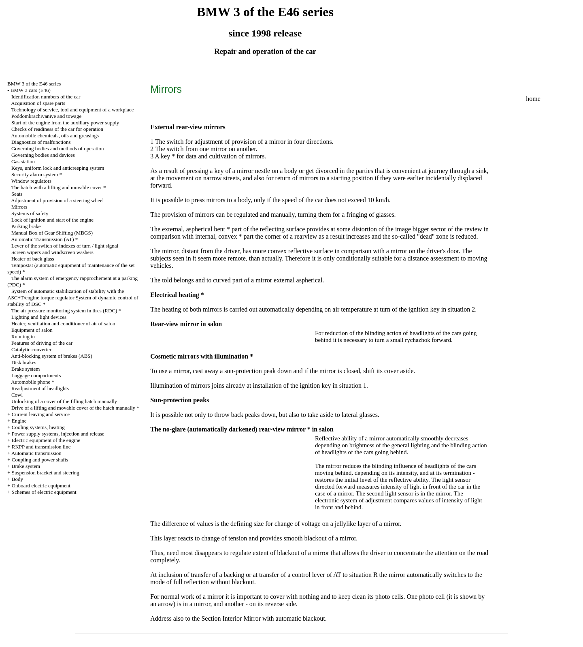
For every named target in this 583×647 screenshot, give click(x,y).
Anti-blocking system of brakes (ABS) (51, 356)
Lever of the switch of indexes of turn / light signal (64, 246)
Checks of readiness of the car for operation (57, 129)
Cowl (17, 395)
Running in (23, 336)
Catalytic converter (31, 349)
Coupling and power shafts (40, 460)
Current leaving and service (41, 414)
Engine (19, 421)
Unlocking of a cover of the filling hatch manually (64, 401)
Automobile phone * (32, 382)
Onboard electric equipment (41, 486)
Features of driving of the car (41, 343)
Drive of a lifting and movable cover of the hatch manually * (75, 408)
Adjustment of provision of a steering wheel (57, 200)
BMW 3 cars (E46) (31, 90)
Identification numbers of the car (45, 97)
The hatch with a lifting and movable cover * (58, 187)
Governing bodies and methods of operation (57, 148)
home (533, 98)
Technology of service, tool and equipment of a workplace (72, 110)
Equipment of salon (32, 330)
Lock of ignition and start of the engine (52, 220)
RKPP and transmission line (41, 447)
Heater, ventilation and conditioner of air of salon (63, 323)
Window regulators (31, 181)
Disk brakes (23, 362)
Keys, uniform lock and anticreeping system (57, 168)
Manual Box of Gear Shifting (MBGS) (52, 233)
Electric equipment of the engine (46, 440)
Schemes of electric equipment (44, 492)
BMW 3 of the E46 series (34, 84)
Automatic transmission (36, 453)
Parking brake (26, 226)
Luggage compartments (36, 375)
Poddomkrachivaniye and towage (46, 116)
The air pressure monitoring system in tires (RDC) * (66, 310)
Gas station (23, 161)
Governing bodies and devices (43, 155)
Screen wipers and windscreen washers (52, 252)
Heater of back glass (32, 259)
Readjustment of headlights (40, 388)
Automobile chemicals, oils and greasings (55, 135)
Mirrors (19, 207)
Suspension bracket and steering (45, 473)
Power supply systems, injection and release (58, 434)
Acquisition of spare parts (38, 103)
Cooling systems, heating (38, 427)
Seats (16, 194)
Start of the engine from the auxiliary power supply (65, 123)
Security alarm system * (36, 174)
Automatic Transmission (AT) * (44, 239)
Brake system (25, 369)
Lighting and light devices (38, 317)
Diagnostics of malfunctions (41, 142)
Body (17, 479)
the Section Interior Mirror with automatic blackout (258, 618)
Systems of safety (30, 213)
